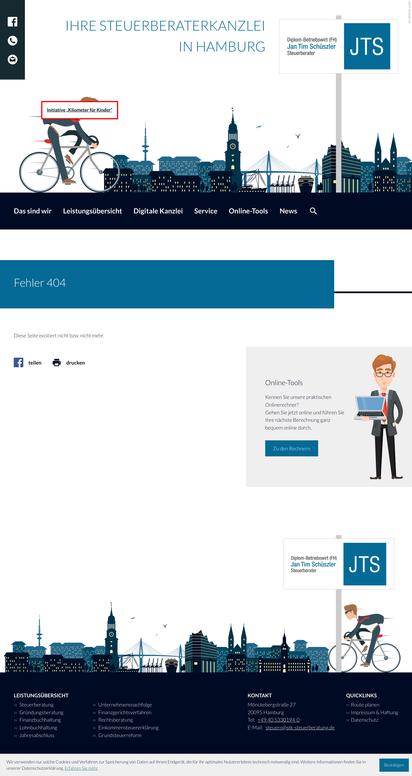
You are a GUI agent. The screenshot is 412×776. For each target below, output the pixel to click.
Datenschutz (365, 719)
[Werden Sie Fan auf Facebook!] (12, 22)
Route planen (365, 704)
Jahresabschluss (37, 735)
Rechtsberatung (115, 719)
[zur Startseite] (338, 46)
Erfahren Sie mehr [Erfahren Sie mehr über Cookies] (81, 768)
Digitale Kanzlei (158, 211)
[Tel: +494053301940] (12, 36)
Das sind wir (33, 211)
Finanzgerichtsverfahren (124, 712)
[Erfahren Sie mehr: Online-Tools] (291, 448)
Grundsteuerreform (119, 735)
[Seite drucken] (73, 362)
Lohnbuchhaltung (38, 727)
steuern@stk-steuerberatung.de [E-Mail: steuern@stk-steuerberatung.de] (300, 727)
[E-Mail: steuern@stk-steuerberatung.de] (12, 54)
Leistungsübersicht (92, 211)
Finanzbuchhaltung (40, 719)
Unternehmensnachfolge (124, 704)
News (288, 211)
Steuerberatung (36, 704)
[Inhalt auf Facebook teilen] (33, 362)
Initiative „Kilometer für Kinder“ (79, 110)
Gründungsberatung (41, 712)
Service (205, 211)
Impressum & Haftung (374, 712)
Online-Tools (248, 211)
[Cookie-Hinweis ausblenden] (394, 765)
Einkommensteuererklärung (128, 727)
